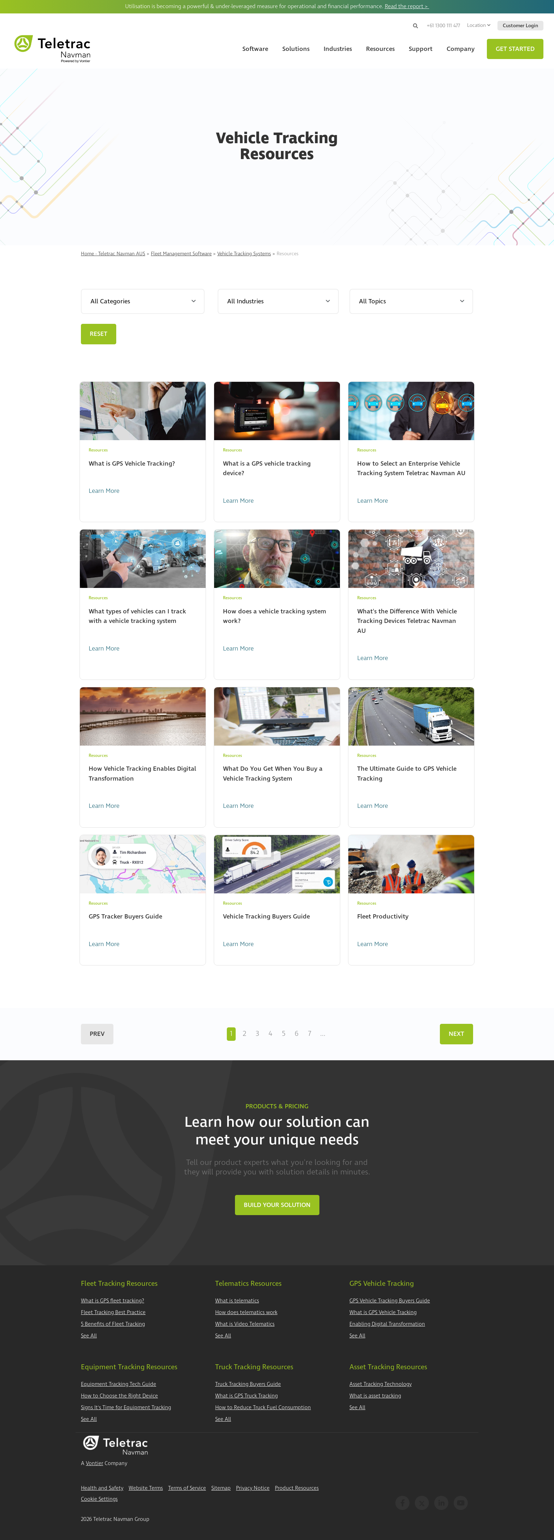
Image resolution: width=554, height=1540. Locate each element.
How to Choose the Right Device (119, 1396)
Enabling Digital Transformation (387, 1324)
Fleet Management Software (181, 253)
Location (478, 25)
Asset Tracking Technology (380, 1384)
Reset (98, 333)
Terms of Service (187, 1488)
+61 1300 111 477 (443, 25)
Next (456, 1033)
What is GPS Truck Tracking (246, 1396)
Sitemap (221, 1488)
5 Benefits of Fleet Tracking (113, 1324)
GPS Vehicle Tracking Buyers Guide (389, 1301)
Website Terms (146, 1488)
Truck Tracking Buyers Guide (248, 1384)
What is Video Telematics (245, 1324)
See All (89, 1336)
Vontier (94, 1463)
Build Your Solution (277, 1205)
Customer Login (520, 25)
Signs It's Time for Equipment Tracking (126, 1407)
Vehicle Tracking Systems (244, 253)
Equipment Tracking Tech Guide (118, 1384)
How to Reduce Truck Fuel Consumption (263, 1407)
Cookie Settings (99, 1499)
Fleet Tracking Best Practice (113, 1312)
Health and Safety (102, 1488)
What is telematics (237, 1301)
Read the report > (407, 6)
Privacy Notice (253, 1488)
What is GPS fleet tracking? (112, 1301)
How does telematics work (246, 1312)
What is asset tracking (375, 1396)
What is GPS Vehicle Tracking (383, 1312)
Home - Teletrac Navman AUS (113, 253)
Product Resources (297, 1488)
